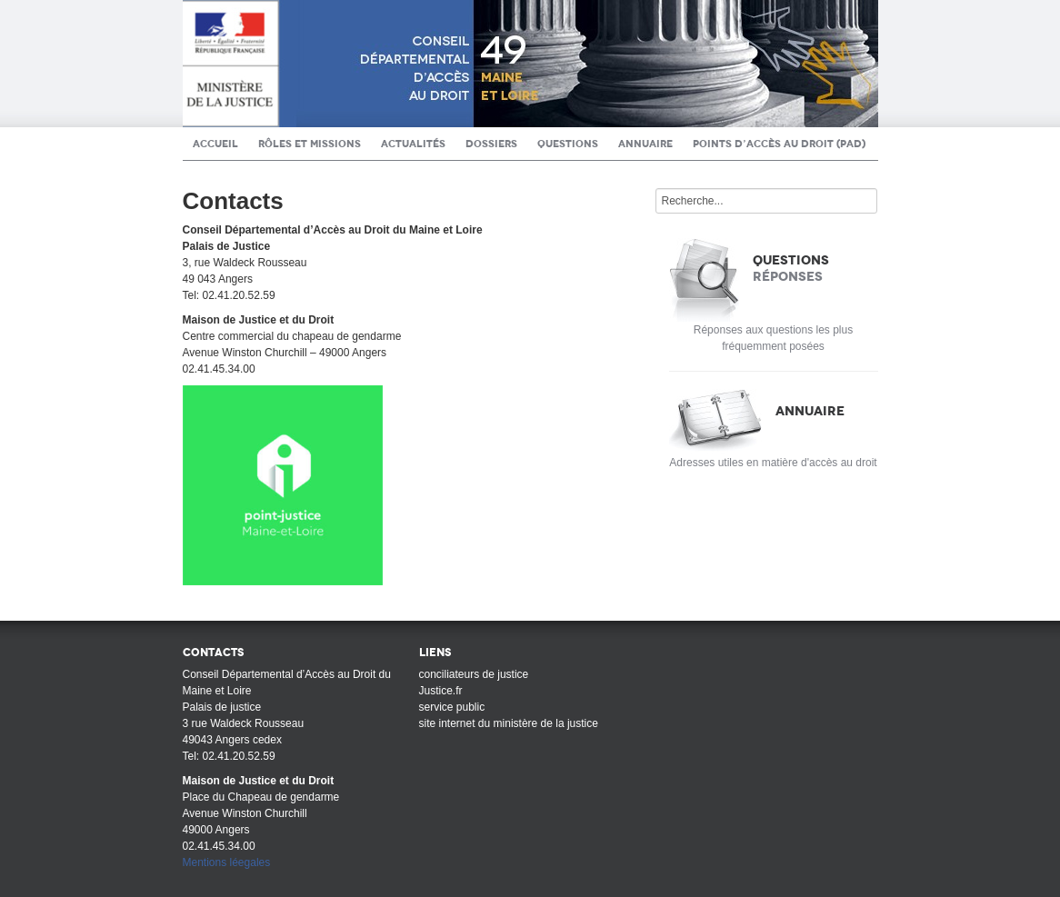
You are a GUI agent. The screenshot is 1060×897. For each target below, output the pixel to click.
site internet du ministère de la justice (508, 723)
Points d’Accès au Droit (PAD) (779, 143)
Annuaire (645, 143)
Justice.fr (441, 690)
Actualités (413, 143)
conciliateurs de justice (474, 674)
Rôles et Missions (309, 143)
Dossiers (491, 143)
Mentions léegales (227, 862)
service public (452, 707)
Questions (567, 143)
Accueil (215, 143)
